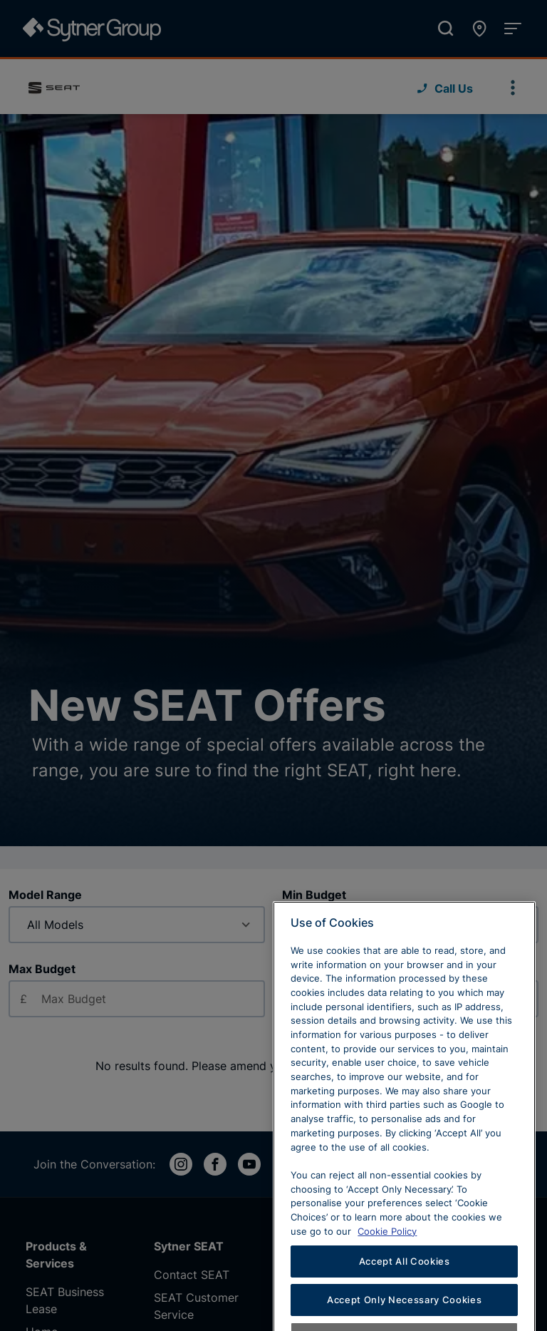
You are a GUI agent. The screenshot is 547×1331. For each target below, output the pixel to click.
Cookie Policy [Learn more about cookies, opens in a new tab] (387, 1264)
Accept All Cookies (404, 1295)
